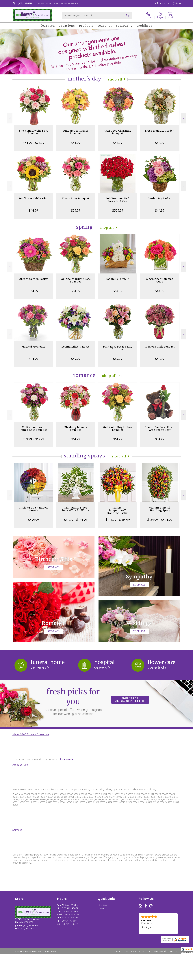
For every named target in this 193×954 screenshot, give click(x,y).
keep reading (67, 759)
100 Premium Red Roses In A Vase (117, 200)
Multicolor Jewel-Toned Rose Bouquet (33, 428)
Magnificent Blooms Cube (159, 280)
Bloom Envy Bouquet (75, 198)
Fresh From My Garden (160, 130)
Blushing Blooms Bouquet (75, 428)
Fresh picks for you (73, 701)
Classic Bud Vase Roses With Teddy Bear (160, 428)
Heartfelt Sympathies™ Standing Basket (118, 510)
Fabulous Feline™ (117, 278)
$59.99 (75, 210)
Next (183, 118)
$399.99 (33, 520)
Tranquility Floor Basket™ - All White (75, 509)
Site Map (173, 951)
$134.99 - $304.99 (159, 520)
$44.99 (33, 210)
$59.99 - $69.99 (33, 439)
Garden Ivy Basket (160, 198)
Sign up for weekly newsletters (130, 699)
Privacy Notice (137, 951)
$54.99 (33, 291)
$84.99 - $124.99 (75, 520)
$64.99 (75, 143)
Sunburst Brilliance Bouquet (75, 132)
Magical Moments (33, 346)
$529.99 (117, 210)
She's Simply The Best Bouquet (33, 132)
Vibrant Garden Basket (33, 278)
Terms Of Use (122, 951)
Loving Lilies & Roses (76, 346)
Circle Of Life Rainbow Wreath (33, 509)
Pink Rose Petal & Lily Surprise (117, 348)
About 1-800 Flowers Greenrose (30, 734)
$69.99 (117, 359)
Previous (9, 118)
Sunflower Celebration (33, 198)
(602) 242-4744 (25, 3)
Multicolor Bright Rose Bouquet (75, 280)
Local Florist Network (157, 951)
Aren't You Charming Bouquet (117, 132)
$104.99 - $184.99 (118, 520)
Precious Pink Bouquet (160, 346)
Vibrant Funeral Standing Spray (159, 509)
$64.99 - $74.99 (33, 143)
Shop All (115, 79)
